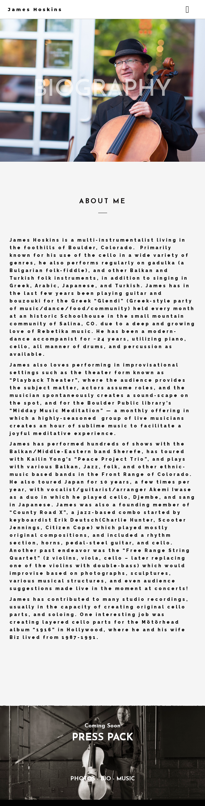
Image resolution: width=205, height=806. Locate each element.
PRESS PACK (102, 738)
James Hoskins (35, 9)
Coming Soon (102, 726)
